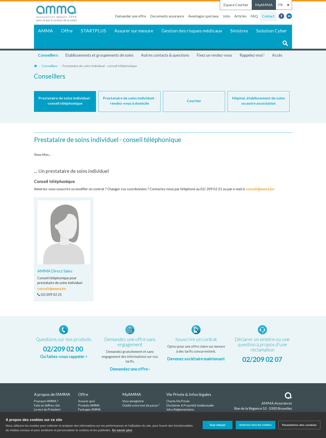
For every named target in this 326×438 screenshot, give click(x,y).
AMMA (45, 30)
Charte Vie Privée (177, 401)
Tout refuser (217, 425)
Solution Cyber (271, 30)
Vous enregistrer (133, 401)
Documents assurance (167, 16)
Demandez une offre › (130, 368)
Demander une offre (130, 16)
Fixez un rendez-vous (214, 55)
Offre (67, 30)
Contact (268, 16)
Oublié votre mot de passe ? (141, 405)
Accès (277, 55)
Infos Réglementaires (180, 409)
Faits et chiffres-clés (47, 405)
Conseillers (48, 55)
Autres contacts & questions (165, 55)
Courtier (194, 101)
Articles (240, 16)
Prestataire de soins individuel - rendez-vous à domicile (129, 100)
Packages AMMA (89, 409)
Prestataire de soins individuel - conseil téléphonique (64, 100)
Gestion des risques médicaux (191, 30)
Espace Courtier (235, 4)
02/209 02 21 (49, 294)
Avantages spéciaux (203, 16)
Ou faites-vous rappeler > (63, 356)
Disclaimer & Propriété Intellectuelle (190, 405)
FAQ (254, 16)
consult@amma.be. (260, 189)
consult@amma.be (51, 288)
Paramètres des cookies (299, 425)
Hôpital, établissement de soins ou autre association (258, 100)
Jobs (226, 16)
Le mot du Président (47, 409)
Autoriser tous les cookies (255, 425)
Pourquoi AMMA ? (46, 401)
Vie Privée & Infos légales (188, 394)
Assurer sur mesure (133, 30)
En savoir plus (122, 430)
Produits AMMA (89, 405)
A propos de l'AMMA (52, 394)
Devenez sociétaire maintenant (196, 358)
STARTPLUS (93, 30)
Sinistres (239, 30)
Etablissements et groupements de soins (99, 55)
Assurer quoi (86, 401)
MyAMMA (264, 4)
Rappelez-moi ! (252, 55)
